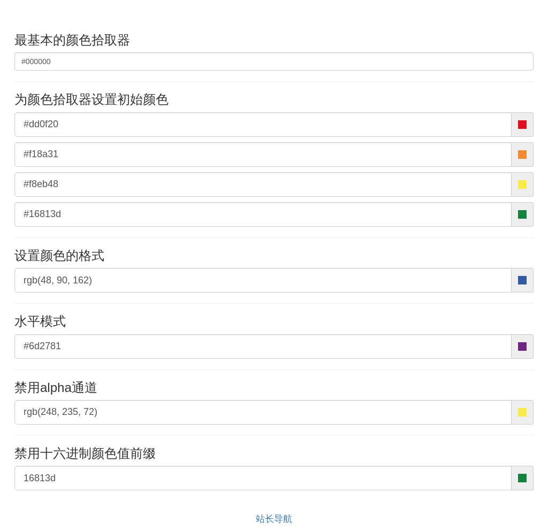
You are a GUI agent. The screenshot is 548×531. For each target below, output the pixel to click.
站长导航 (274, 519)
